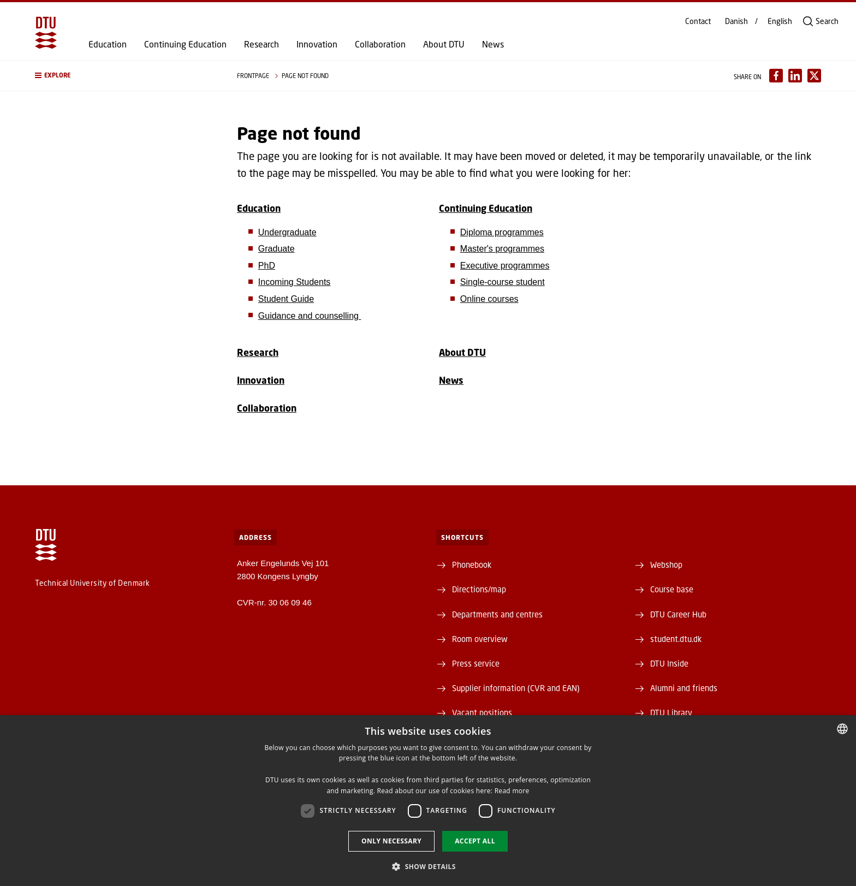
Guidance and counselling (309, 315)
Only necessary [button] (391, 841)
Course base (671, 589)
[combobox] (842, 728)
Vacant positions (482, 712)
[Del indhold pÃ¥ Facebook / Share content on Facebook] (776, 75)
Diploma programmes (502, 232)
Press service (476, 663)
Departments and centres (497, 614)
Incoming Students (294, 282)
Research (261, 44)
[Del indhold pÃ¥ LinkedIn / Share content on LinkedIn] (795, 75)
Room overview (480, 639)
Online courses (489, 299)
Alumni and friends (683, 688)
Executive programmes (505, 265)
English (780, 21)
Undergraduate (287, 232)
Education (107, 44)
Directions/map (479, 589)
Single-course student (502, 282)
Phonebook (471, 564)
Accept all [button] (475, 841)
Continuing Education (185, 44)
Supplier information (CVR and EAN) (516, 688)
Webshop (666, 564)
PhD (266, 265)
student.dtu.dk (676, 639)
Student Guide (286, 299)
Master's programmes (502, 248)
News (493, 44)
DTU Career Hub (678, 614)
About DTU (444, 44)
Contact (698, 21)
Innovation (316, 44)
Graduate (276, 248)
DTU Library (671, 712)
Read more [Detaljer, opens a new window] (512, 790)
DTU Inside (669, 663)
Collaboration (380, 44)
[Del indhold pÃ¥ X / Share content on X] (814, 75)
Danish (736, 21)
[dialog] (428, 800)
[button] (125, 75)
